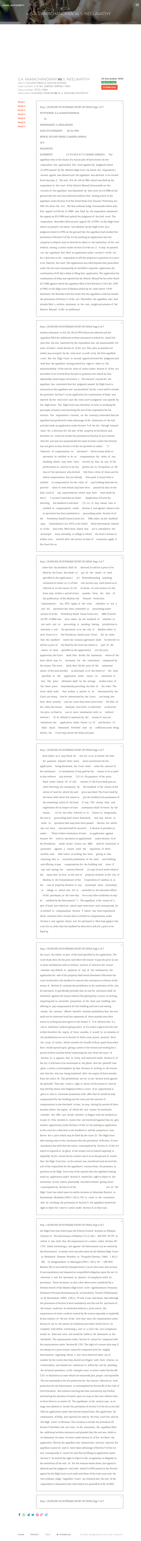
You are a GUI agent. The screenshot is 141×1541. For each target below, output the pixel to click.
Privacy (34, 1534)
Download (109, 87)
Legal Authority (13, 5)
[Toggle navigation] (137, 4)
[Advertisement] (70, 47)
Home (21, 1534)
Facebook (63, 1534)
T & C (47, 1534)
